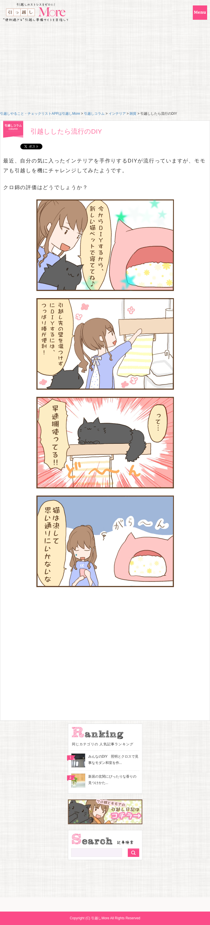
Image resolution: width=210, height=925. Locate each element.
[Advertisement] (105, 68)
